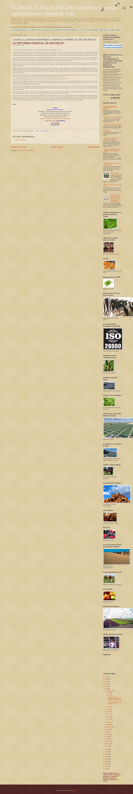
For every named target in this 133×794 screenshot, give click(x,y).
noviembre (109, 722)
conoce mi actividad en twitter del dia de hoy (114, 703)
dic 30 (109, 692)
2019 (106, 676)
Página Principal (57, 147)
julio (107, 731)
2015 (106, 686)
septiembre (109, 726)
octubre (108, 724)
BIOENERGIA (107, 130)
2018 (106, 679)
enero (107, 746)
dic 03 (109, 714)
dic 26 (109, 706)
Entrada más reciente (18, 147)
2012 (106, 751)
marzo (108, 741)
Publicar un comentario (20, 139)
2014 (106, 688)
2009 (106, 759)
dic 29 (109, 695)
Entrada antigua (93, 147)
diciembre (108, 690)
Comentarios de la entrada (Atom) (26, 150)
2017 (106, 681)
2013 (106, 749)
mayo (107, 736)
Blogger (75, 790)
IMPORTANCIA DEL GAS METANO (113, 117)
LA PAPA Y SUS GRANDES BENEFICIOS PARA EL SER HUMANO (110, 108)
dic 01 (109, 718)
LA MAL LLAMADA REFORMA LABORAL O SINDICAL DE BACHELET (114, 699)
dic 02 (109, 716)
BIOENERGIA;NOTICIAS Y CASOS (113, 125)
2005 (106, 768)
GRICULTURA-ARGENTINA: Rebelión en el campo (111, 138)
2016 (106, 683)
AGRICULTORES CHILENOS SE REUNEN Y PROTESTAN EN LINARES (112, 151)
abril (107, 739)
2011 (106, 754)
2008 (106, 761)
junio (107, 734)
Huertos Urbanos (114, 173)
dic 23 (109, 709)
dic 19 (109, 711)
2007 (106, 764)
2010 (106, 756)
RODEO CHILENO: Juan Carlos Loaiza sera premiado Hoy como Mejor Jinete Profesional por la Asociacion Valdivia (115, 198)
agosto (108, 729)
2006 (106, 766)
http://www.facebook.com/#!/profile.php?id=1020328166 (55, 118)
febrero (108, 743)
